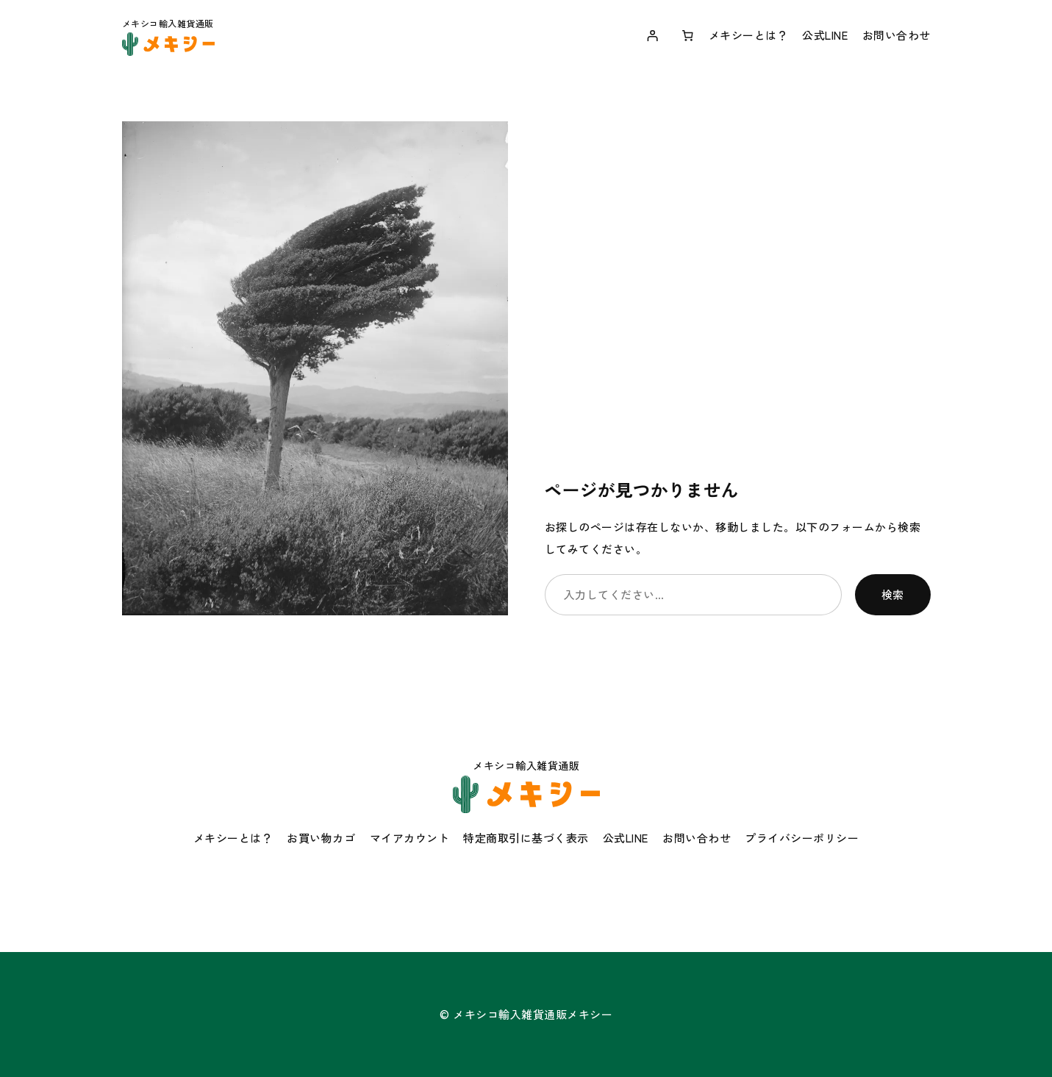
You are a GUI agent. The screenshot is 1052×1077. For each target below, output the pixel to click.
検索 (892, 594)
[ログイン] (653, 35)
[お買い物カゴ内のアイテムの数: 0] (687, 35)
